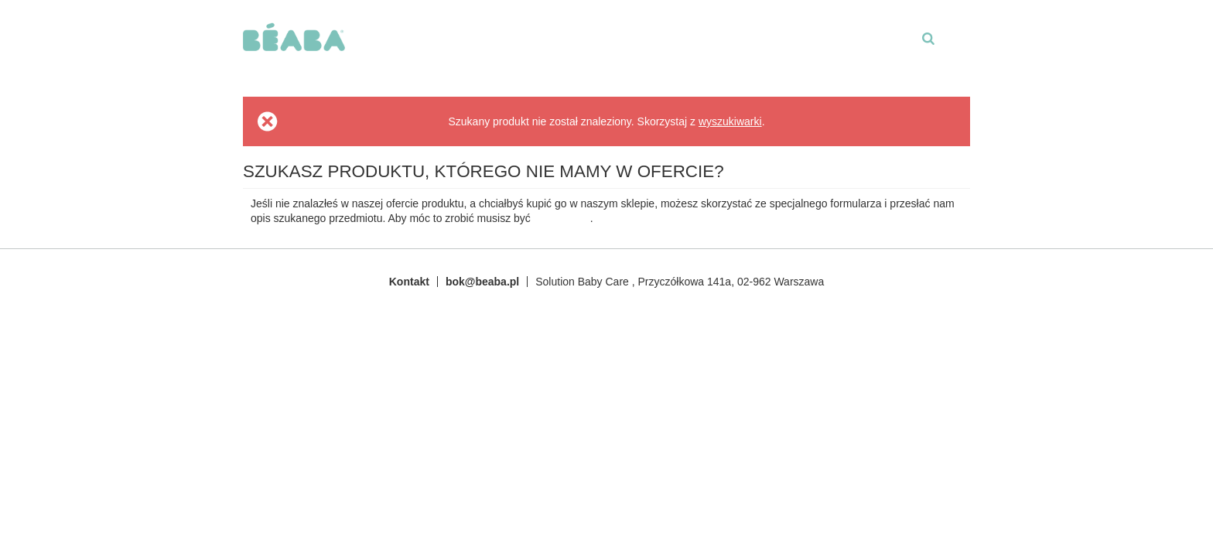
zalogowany (562, 218)
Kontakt (409, 281)
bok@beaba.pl (482, 281)
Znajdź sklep (547, 54)
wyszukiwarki (730, 121)
